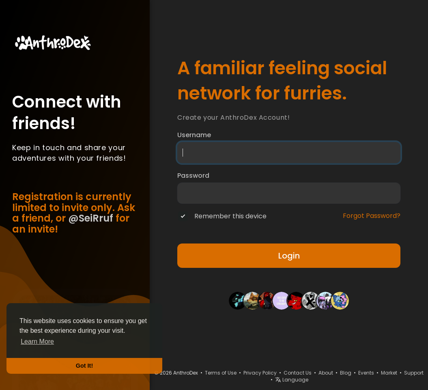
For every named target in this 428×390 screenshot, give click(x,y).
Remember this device (230, 216)
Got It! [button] (84, 365)
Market (389, 372)
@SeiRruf (90, 218)
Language (291, 379)
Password (193, 175)
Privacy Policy (260, 372)
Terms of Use (221, 372)
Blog (345, 372)
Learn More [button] (37, 341)
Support (414, 372)
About (325, 372)
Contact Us (298, 372)
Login (289, 255)
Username (194, 135)
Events (366, 372)
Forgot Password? (371, 215)
